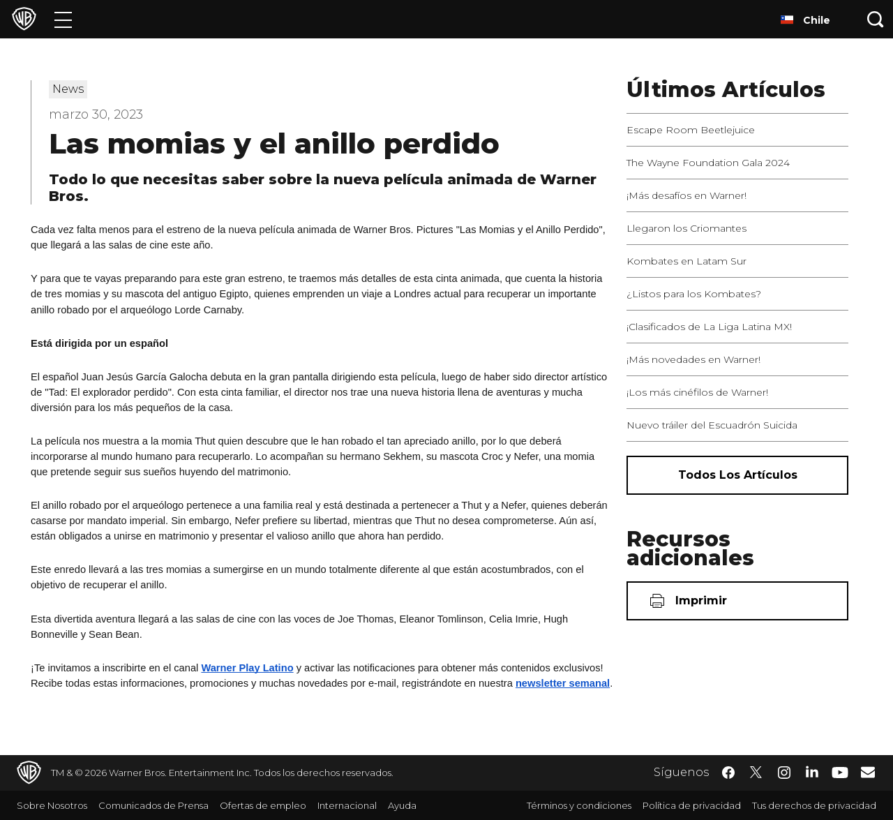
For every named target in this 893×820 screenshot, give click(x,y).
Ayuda (402, 805)
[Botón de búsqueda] (875, 19)
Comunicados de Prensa (153, 805)
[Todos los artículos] (737, 475)
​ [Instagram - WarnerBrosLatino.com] (784, 772)
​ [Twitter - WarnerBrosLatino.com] (756, 772)
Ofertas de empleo (263, 805)
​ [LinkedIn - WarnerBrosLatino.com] (812, 771)
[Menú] (63, 19)
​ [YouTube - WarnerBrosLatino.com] (840, 773)
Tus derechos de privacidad (814, 805)
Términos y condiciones (579, 805)
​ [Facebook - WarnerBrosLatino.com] (728, 772)
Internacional (347, 805)
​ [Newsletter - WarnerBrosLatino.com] (868, 772)
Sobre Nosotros (52, 805)
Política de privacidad (692, 805)
